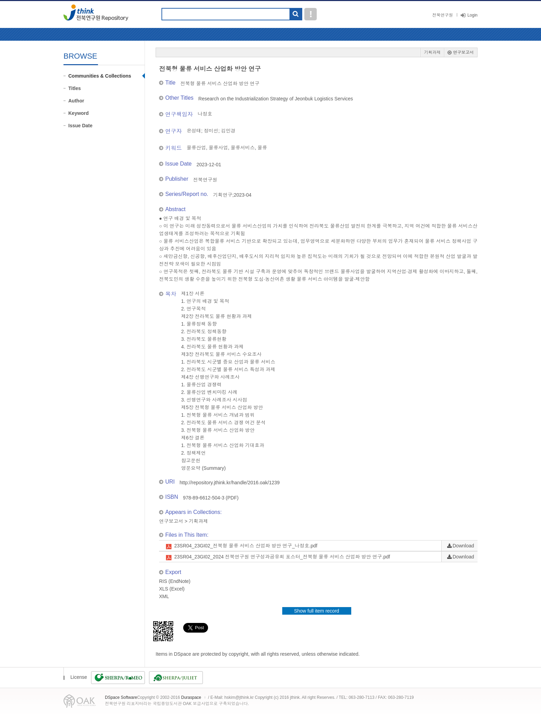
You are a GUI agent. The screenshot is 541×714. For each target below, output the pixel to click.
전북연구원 (442, 15)
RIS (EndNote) (174, 581)
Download (463, 545)
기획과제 (432, 52)
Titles (74, 88)
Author (76, 100)
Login (473, 15)
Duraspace (191, 697)
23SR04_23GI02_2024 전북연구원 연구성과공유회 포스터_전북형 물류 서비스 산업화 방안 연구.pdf (282, 556)
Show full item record (316, 611)
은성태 (194, 130)
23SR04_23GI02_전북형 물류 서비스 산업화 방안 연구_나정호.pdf (245, 545)
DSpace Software (121, 697)
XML (164, 596)
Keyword (78, 113)
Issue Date (80, 125)
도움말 (310, 14)
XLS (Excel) (172, 589)
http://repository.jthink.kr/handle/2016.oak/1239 (230, 482)
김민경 (228, 130)
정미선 (211, 130)
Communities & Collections (99, 76)
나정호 (205, 114)
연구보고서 (463, 52)
